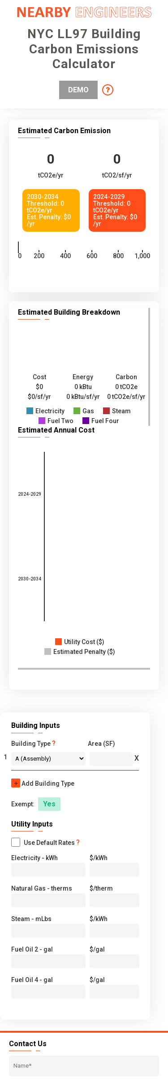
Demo (78, 90)
